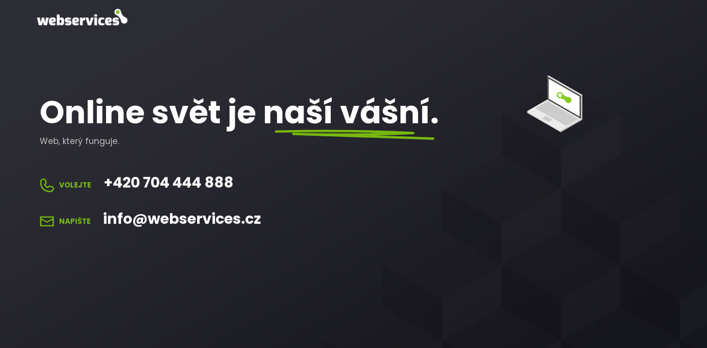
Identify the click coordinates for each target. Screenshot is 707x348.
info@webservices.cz (182, 219)
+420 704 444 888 (168, 183)
